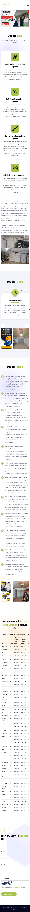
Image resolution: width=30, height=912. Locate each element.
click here (16, 887)
